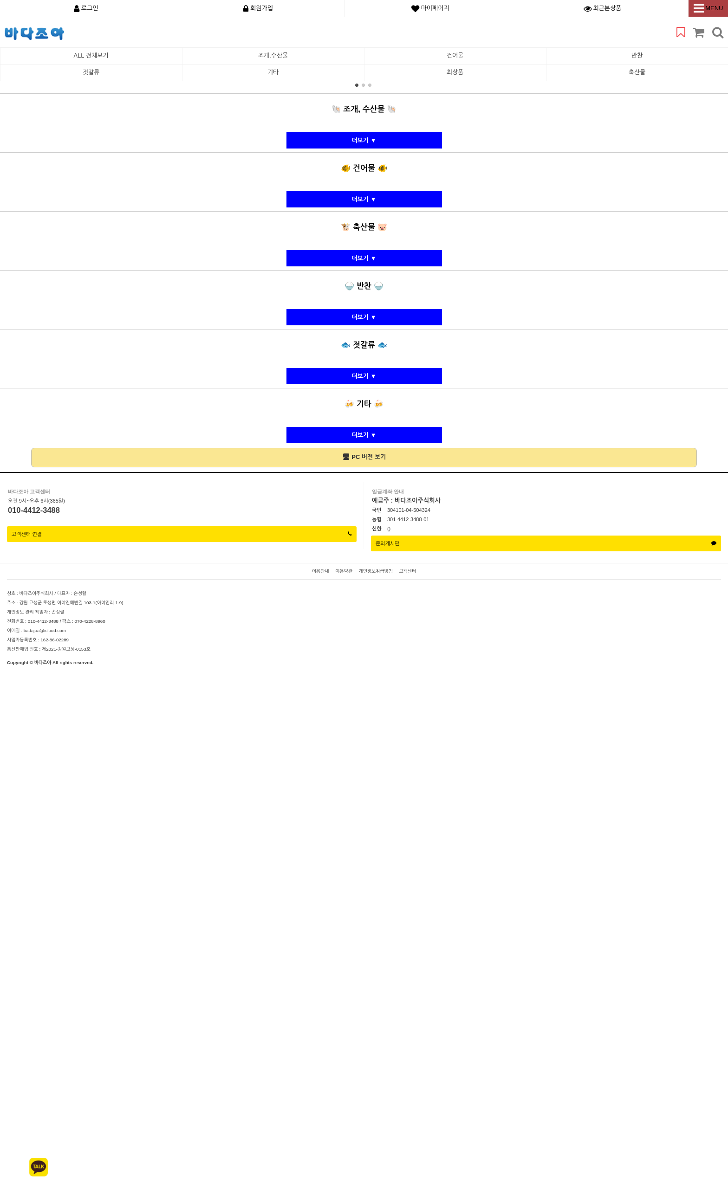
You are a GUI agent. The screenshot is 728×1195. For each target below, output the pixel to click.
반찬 (637, 55)
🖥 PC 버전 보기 (364, 980)
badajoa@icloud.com (45, 1153)
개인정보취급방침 (375, 1094)
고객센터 (407, 1094)
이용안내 (320, 1094)
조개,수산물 (273, 55)
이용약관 (343, 1094)
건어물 (455, 55)
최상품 (455, 72)
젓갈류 (91, 72)
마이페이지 (430, 8)
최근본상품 (603, 8)
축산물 (637, 72)
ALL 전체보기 (90, 55)
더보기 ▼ (363, 663)
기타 (273, 72)
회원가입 (258, 8)
